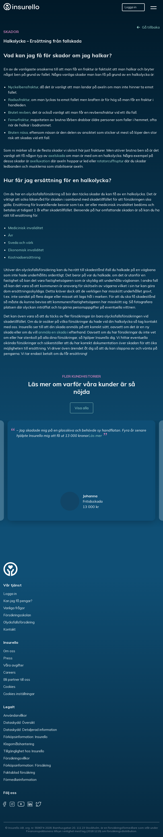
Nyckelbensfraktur (23, 87)
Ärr (10, 235)
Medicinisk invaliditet (25, 228)
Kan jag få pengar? (17, 601)
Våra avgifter (13, 665)
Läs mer (95, 435)
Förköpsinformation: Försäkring (27, 765)
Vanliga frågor (14, 608)
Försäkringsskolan (17, 615)
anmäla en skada (52, 332)
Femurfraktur (18, 119)
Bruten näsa (18, 132)
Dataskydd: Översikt (19, 722)
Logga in (10, 594)
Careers (9, 672)
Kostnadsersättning (24, 257)
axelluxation (40, 161)
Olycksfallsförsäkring (19, 622)
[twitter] (38, 804)
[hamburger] (155, 7)
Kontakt (9, 629)
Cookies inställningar (19, 694)
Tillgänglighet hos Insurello (23, 751)
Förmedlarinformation (20, 779)
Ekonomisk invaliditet (26, 250)
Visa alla (82, 408)
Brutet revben (19, 112)
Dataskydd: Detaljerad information (30, 730)
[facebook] (4, 804)
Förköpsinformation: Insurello (25, 737)
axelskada (56, 155)
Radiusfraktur (19, 99)
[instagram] (12, 804)
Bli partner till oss (16, 679)
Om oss (9, 651)
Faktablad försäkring (19, 772)
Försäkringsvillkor (16, 758)
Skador (11, 31)
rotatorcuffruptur (110, 161)
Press (7, 658)
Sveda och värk (20, 242)
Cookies (9, 687)
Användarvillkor (15, 715)
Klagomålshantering (18, 744)
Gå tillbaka (151, 27)
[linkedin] (29, 804)
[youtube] (21, 804)
